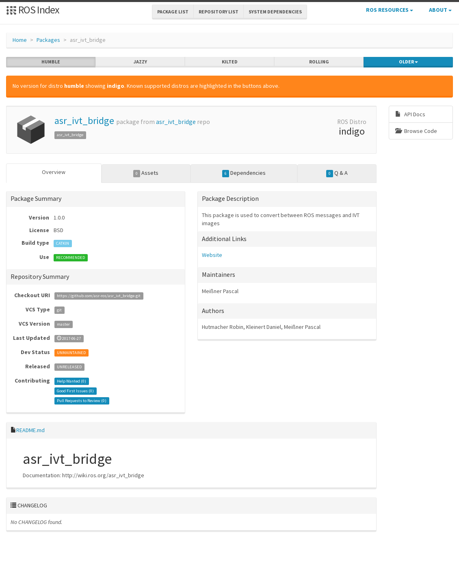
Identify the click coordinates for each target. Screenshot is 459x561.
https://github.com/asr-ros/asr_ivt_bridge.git (99, 295)
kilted (230, 62)
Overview (53, 172)
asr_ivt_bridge (84, 120)
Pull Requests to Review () (81, 400)
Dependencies (244, 173)
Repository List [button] (218, 12)
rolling (319, 62)
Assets (146, 173)
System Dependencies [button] (275, 12)
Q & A (337, 173)
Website (212, 255)
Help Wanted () (71, 381)
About (440, 9)
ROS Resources (389, 9)
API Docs (410, 114)
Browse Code (416, 131)
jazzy (140, 62)
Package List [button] (172, 12)
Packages (48, 39)
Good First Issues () (75, 391)
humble (50, 62)
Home (20, 39)
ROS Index (32, 9)
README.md (30, 430)
